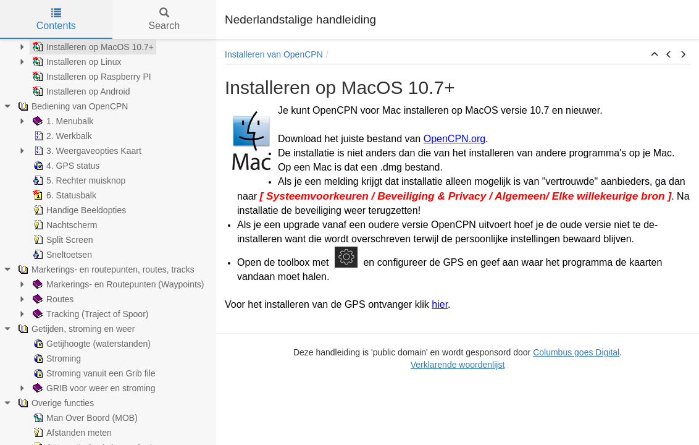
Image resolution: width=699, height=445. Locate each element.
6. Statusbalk (63, 195)
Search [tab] (164, 19)
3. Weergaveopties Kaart (85, 150)
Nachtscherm (63, 225)
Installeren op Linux (75, 61)
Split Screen (61, 239)
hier (440, 304)
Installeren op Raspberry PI (90, 76)
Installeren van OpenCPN (274, 54)
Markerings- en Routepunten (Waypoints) (117, 284)
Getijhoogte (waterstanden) (90, 343)
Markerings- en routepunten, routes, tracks (105, 269)
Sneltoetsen (61, 254)
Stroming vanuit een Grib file (93, 373)
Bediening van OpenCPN (71, 106)
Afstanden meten (71, 432)
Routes (51, 299)
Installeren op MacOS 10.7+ (92, 47)
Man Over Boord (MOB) (84, 417)
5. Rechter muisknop (77, 180)
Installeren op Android (80, 91)
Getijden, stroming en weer (75, 328)
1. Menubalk (61, 121)
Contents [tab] (56, 19)
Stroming (55, 358)
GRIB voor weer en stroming (93, 388)
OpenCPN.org (455, 139)
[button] (654, 55)
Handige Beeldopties (78, 210)
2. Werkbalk (61, 136)
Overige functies (54, 403)
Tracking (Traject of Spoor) (89, 314)
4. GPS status (64, 165)
